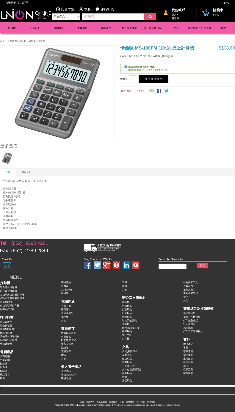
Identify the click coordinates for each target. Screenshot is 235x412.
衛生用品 (188, 354)
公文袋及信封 (129, 366)
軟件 (2, 378)
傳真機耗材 (6, 332)
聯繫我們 (11, 2)
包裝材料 (188, 286)
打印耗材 (35, 27)
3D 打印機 (66, 289)
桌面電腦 (5, 356)
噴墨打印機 (6, 302)
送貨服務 (113, 402)
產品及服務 (102, 402)
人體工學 (66, 306)
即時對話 (104, 9)
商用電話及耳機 (130, 327)
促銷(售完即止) (130, 351)
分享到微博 (166, 91)
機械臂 (64, 293)
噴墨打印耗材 (7, 329)
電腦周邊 (82, 27)
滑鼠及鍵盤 (67, 313)
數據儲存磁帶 (68, 333)
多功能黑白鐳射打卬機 (12, 294)
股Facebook (159, 91)
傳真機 (125, 324)
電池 (185, 297)
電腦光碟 (66, 351)
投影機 (3, 367)
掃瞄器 (3, 371)
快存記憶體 (67, 344)
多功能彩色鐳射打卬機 (12, 298)
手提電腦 (5, 360)
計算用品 (127, 313)
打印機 (12, 27)
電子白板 (127, 335)
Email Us (7, 259)
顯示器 (3, 363)
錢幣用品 (127, 316)
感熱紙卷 (188, 327)
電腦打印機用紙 (191, 316)
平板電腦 (66, 378)
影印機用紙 (189, 313)
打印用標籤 (189, 324)
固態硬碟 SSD (68, 340)
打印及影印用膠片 (193, 331)
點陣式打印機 (7, 309)
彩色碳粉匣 (6, 325)
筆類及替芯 (189, 289)
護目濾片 (66, 309)
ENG (226, 2)
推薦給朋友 (151, 91)
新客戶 (175, 18)
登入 (174, 14)
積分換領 (188, 373)
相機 (124, 286)
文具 (176, 27)
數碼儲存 (106, 27)
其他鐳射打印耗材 (9, 336)
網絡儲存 (5, 374)
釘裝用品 (127, 309)
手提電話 (66, 371)
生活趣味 (188, 358)
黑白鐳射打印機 (8, 287)
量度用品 (127, 380)
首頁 (2, 41)
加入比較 (139, 90)
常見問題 (141, 402)
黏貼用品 (127, 373)
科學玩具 (188, 362)
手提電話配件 (68, 374)
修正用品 (127, 358)
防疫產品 (188, 344)
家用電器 (188, 351)
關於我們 (90, 402)
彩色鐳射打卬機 (8, 291)
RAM (64, 354)
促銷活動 (188, 369)
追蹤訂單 (23, 2)
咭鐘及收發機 (129, 320)
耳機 (124, 282)
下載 (87, 9)
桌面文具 (127, 354)
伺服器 (64, 286)
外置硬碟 (66, 336)
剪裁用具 (127, 362)
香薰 (185, 347)
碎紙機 (125, 302)
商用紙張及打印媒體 (200, 27)
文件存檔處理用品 (132, 369)
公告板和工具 (190, 282)
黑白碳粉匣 (6, 321)
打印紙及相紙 (190, 320)
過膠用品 (127, 306)
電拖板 (64, 316)
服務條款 (130, 402)
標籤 (124, 376)
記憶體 (64, 347)
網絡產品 (66, 282)
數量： (124, 79)
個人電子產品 (129, 27)
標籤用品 (127, 331)
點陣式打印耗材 (8, 340)
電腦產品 (59, 27)
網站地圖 (151, 402)
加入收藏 (125, 90)
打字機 (125, 338)
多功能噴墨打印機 (9, 305)
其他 (223, 27)
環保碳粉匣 (6, 343)
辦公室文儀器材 (153, 27)
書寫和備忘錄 (190, 293)
